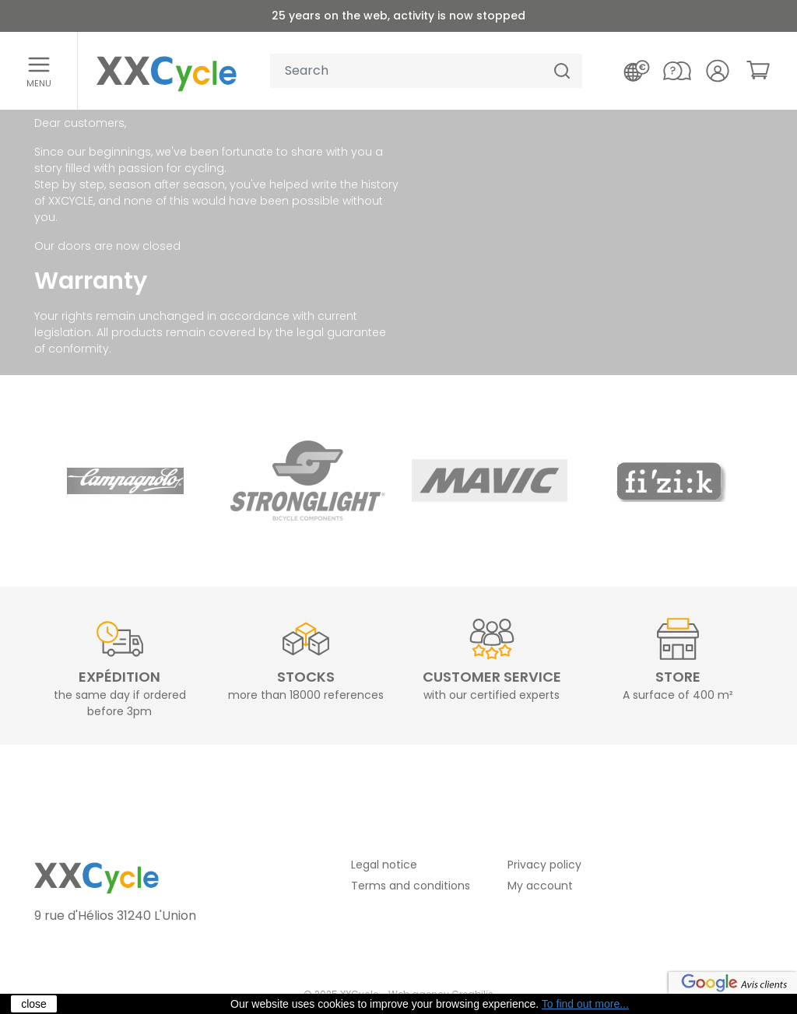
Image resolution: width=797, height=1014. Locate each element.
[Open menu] (39, 71)
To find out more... (585, 1004)
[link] (758, 70)
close (34, 1004)
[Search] (562, 71)
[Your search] (406, 71)
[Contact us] (677, 71)
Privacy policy (544, 864)
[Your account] (717, 71)
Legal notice (384, 864)
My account (540, 885)
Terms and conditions (410, 885)
